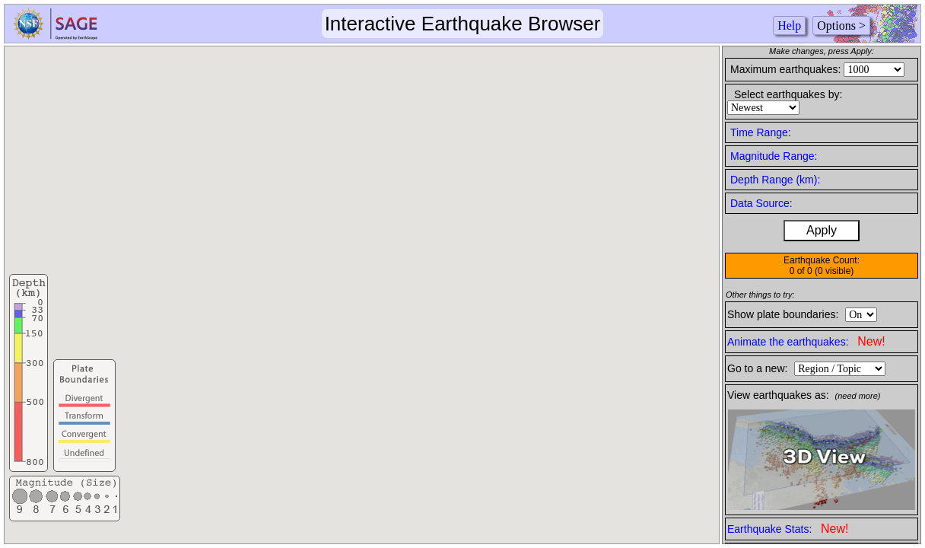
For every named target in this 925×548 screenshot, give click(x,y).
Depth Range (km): (775, 180)
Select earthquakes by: (788, 94)
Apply (821, 230)
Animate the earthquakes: (806, 341)
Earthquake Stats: (787, 528)
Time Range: (760, 132)
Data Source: (761, 203)
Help (789, 25)
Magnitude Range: (773, 156)
